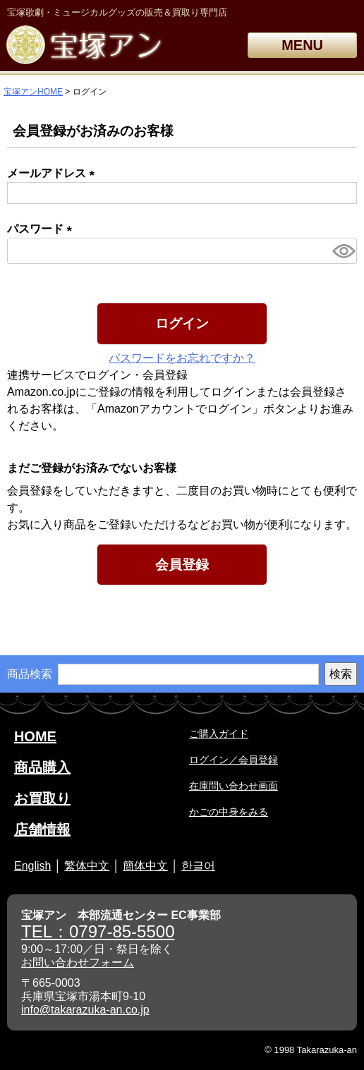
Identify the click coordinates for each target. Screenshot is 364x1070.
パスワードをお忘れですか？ (182, 358)
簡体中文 (145, 866)
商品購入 (42, 767)
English (32, 866)
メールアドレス (53, 173)
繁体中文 (86, 866)
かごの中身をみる (228, 811)
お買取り (42, 798)
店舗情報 (42, 829)
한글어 (198, 866)
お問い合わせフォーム (77, 962)
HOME (35, 736)
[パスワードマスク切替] (342, 250)
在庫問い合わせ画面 (233, 785)
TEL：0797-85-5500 (97, 931)
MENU (302, 45)
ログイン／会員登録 (233, 759)
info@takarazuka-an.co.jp (85, 1010)
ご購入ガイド (218, 733)
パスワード (42, 229)
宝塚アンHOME (33, 92)
